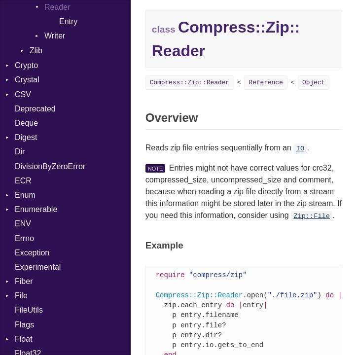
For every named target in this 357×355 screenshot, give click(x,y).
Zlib (36, 50)
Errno (24, 238)
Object (313, 82)
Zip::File (311, 216)
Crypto (26, 65)
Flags (24, 324)
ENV (23, 223)
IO (300, 148)
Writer (54, 36)
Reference (266, 82)
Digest (26, 137)
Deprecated (35, 109)
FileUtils (29, 310)
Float (24, 339)
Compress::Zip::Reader (189, 82)
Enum (25, 195)
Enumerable (36, 209)
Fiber (24, 281)
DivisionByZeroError (50, 166)
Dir (20, 151)
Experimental (38, 267)
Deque (26, 123)
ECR (23, 181)
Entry (68, 21)
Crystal (27, 79)
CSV (23, 94)
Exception (32, 252)
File (21, 295)
